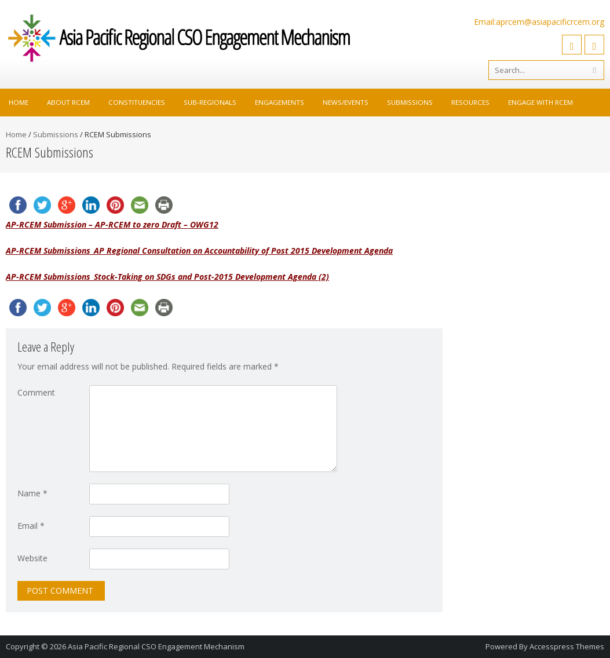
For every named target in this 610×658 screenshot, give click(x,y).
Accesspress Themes (566, 646)
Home (18, 102)
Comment (36, 392)
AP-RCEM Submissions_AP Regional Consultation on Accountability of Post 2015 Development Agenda (199, 250)
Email (31, 525)
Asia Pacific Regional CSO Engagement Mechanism (156, 646)
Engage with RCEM (540, 102)
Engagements (279, 102)
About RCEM (68, 102)
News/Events (345, 102)
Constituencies (136, 102)
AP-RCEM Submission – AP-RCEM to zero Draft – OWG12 (112, 224)
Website (32, 558)
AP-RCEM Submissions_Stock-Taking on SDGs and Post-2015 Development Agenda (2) (167, 276)
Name (32, 493)
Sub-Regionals (210, 102)
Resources (470, 102)
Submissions (410, 102)
